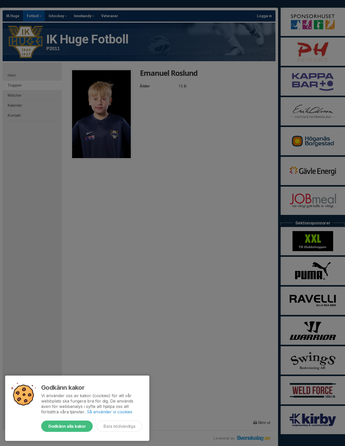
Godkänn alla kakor (67, 426)
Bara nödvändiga (119, 426)
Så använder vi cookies (109, 411)
